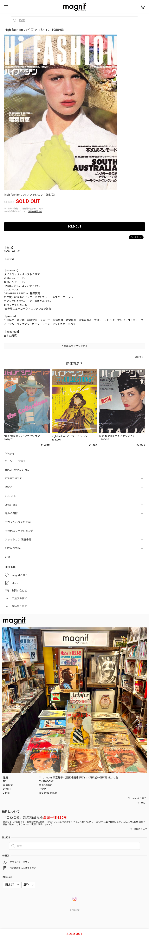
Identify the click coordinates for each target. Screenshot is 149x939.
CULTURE (10, 495)
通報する (139, 357)
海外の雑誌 (11, 513)
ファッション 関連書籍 (18, 539)
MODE (8, 487)
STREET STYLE (13, 478)
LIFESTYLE (11, 504)
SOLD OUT (74, 226)
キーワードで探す (15, 461)
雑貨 (7, 557)
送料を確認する (35, 211)
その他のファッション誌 (19, 530)
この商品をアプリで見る (74, 346)
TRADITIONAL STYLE (17, 469)
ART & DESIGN (13, 548)
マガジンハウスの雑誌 (18, 522)
